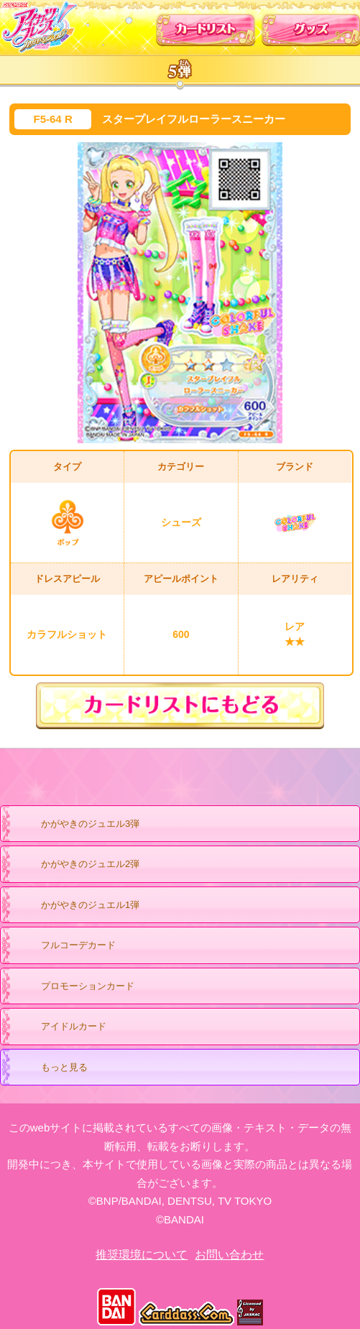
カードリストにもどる (180, 705)
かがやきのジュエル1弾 (76, 906)
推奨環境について (142, 1255)
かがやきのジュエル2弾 (76, 865)
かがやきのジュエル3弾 (76, 824)
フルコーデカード (78, 945)
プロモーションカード (73, 987)
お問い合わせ (229, 1255)
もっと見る (50, 1068)
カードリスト (206, 26)
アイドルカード (59, 1027)
